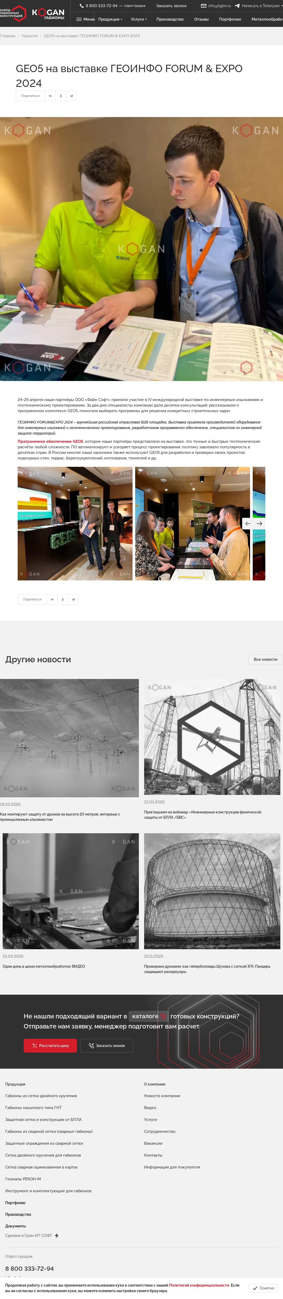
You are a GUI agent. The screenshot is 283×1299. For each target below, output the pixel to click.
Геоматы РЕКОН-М (23, 1156)
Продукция (111, 19)
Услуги (140, 19)
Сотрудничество (159, 1109)
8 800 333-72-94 (30, 1247)
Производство (170, 19)
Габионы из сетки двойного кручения (41, 1073)
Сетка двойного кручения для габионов (43, 1133)
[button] (50, 1023)
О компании (154, 1062)
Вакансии (153, 1121)
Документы (15, 1204)
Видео (150, 1085)
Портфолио (231, 19)
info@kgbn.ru (16, 1256)
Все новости (265, 659)
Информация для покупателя (172, 1145)
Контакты (153, 1133)
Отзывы (202, 19)
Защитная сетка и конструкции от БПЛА (43, 1097)
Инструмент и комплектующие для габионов (48, 1168)
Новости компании (162, 1073)
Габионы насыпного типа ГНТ (33, 1085)
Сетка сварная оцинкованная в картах (41, 1145)
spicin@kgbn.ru (18, 1274)
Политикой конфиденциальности (199, 1285)
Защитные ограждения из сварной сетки (44, 1121)
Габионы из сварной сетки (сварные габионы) (48, 1109)
